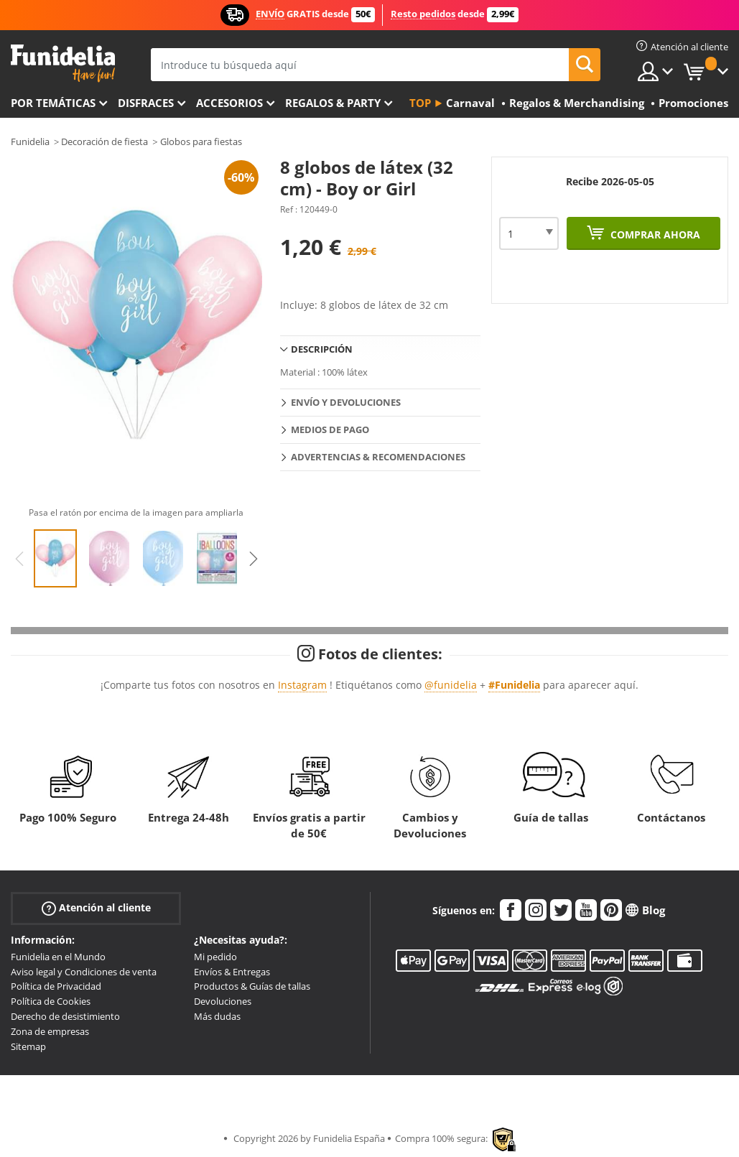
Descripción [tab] (322, 349)
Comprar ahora (654, 234)
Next (253, 559)
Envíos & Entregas (232, 971)
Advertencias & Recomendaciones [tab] (378, 456)
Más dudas (217, 1016)
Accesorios (229, 103)
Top (420, 103)
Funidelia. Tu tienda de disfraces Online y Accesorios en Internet (63, 64)
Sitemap (28, 1046)
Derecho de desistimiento (65, 1016)
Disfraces (146, 103)
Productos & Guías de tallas (252, 986)
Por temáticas (53, 103)
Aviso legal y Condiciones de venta (84, 971)
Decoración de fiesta (104, 141)
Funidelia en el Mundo (58, 956)
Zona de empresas (50, 1031)
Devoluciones (222, 1001)
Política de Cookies (50, 1001)
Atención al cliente (96, 907)
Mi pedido (215, 956)
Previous (19, 559)
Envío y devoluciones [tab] (346, 402)
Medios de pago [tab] (330, 429)
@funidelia (450, 685)
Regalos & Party (333, 103)
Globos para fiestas (201, 141)
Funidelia (30, 141)
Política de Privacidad (56, 986)
